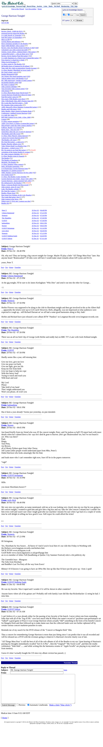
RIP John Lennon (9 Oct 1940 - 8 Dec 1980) (16, 117)
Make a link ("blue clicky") (60, 711)
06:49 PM (43, 231)
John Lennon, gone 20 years (10, 187)
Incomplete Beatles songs (9, 82)
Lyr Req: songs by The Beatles (11, 64)
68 (16, 74)
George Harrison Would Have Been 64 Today (16, 95)
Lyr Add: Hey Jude (7, 115)
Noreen (4, 226)
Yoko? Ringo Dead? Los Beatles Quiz (14, 146)
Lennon (4, 119)
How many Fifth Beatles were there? (13, 99)
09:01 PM (43, 223)
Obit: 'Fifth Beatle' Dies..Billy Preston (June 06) (17, 101)
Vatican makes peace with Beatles (12, 78)
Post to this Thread (17, 9)
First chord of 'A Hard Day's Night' (13, 60)
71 (11, 158)
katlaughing (6, 223)
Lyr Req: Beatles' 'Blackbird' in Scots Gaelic (16, 70)
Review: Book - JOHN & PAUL (12, 31)
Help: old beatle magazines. (10, 166)
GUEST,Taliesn (7, 238)
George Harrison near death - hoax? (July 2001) (17, 179)
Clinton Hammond (8, 213)
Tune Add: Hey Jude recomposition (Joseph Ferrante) (19, 68)
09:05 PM (43, 226)
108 (26, 103)
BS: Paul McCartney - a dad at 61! (12, 142)
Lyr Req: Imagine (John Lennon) (12, 164)
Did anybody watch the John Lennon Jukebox (16, 125)
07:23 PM (43, 233)
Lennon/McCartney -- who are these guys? (15, 54)
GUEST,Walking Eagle (9, 236)
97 (30, 56)
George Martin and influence (11, 41)
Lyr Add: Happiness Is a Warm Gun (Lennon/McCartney (20, 58)
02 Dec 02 (35, 238)
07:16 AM (43, 238)
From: (4, 249)
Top (6, 267)
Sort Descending (30, 9)
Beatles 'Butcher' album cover (11, 144)
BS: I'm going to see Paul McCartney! (14, 150)
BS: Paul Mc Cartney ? (9, 191)
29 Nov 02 (35, 210)
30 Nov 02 (35, 228)
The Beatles (5, 158)
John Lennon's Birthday (9, 87)
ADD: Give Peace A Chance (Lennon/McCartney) (18, 123)
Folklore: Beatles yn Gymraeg (11, 127)
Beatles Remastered (8, 74)
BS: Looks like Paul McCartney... (12, 103)
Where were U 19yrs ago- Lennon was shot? (16, 201)
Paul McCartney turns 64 (9, 97)
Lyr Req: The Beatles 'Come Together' (14, 177)
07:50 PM (43, 215)
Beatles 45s (5, 203)
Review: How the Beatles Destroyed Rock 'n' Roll (18, 48)
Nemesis (5, 215)
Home (40, 9)
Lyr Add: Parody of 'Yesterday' (11, 35)
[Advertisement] (77, 42)
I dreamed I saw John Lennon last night (14, 50)
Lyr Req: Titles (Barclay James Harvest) (14, 136)
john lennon (5, 91)
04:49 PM (43, 236)
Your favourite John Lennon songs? (13, 89)
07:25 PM (43, 213)
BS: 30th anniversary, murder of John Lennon (16, 80)
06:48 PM (43, 210)
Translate (18, 267)
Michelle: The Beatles (8, 162)
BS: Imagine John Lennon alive (11, 105)
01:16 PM (43, 228)
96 (20, 82)
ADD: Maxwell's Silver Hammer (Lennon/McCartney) (19, 107)
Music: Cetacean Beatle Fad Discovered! (15, 185)
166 (37, 48)
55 (23, 64)
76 (27, 89)
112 (26, 78)
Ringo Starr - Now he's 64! (10, 130)
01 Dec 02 (35, 236)
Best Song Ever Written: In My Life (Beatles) (16, 195)
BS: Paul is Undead (7, 84)
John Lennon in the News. (10, 199)
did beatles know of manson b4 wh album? (15, 66)
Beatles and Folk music (9, 109)
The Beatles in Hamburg (9, 160)
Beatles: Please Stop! (8, 193)
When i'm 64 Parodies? (9, 62)
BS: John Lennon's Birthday (10, 154)
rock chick (5, 231)
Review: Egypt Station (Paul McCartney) (15, 56)
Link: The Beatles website (10, 189)
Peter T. (4, 210)
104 (29, 113)
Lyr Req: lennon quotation (10, 121)
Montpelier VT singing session (11, 170)
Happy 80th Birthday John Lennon (12, 46)
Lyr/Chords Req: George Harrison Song (14, 168)
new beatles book (7, 175)
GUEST (4, 220)
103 (19, 109)
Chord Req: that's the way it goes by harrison (16, 132)
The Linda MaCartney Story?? (11, 197)
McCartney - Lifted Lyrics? (10, 148)
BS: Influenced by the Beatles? (11, 183)
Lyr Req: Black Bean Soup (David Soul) (14, 93)
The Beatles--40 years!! (9, 140)
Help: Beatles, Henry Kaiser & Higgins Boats (16, 111)
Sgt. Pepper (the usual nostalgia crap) (13, 76)
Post (2, 267)
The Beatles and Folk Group (10, 134)
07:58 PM (43, 218)
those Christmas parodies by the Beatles (14, 44)
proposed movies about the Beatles (12, 33)
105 (28, 76)
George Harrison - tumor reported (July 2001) (16, 181)
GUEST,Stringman (8, 228)
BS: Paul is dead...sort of (9, 72)
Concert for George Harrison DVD (12, 138)
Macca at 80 (5, 39)
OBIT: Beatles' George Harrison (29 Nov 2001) (17, 173)
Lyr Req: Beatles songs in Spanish (12, 156)
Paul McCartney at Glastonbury (11, 37)
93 (31, 54)
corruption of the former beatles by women (15, 152)
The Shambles (6, 218)
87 (35, 173)
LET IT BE (5, 23)
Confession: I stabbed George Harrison (14, 113)
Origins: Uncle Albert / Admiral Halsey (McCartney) (18, 52)
